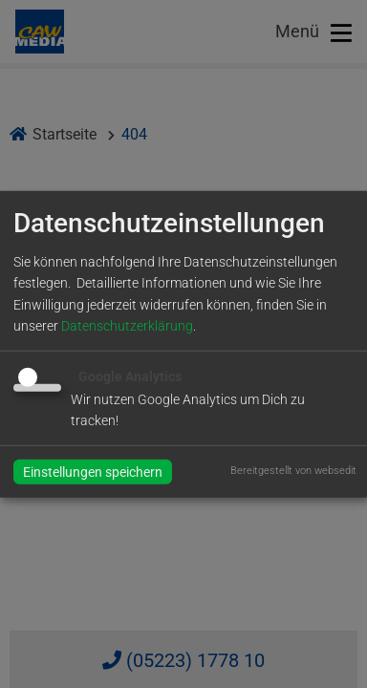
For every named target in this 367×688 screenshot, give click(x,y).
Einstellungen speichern (92, 471)
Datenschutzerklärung (127, 325)
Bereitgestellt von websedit (293, 469)
